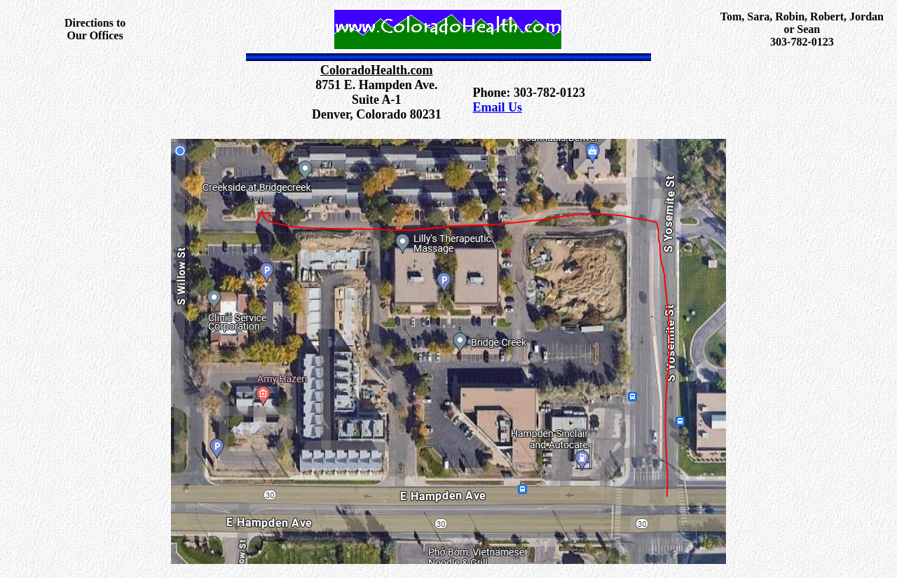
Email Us (498, 107)
